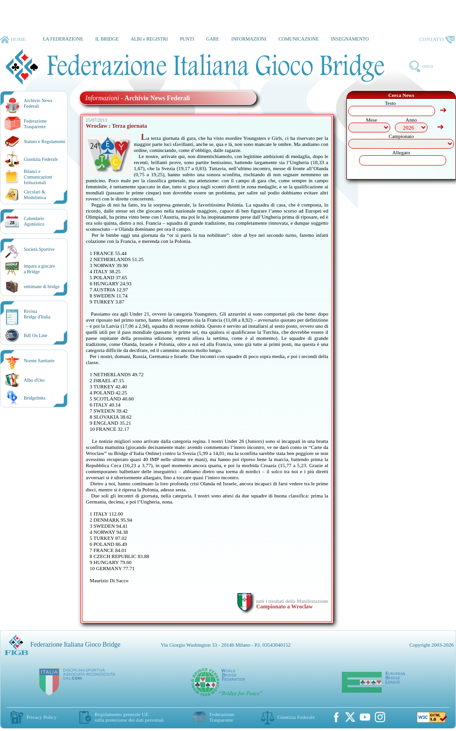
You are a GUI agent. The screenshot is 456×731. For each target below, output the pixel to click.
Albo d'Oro (34, 380)
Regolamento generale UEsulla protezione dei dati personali (129, 717)
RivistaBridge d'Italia (37, 314)
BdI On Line (36, 335)
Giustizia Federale (41, 159)
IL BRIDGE (106, 38)
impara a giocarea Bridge (39, 268)
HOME (13, 39)
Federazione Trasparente (35, 123)
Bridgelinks (35, 397)
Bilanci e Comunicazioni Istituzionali (38, 177)
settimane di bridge (42, 286)
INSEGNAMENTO (350, 38)
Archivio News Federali (38, 103)
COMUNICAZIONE (298, 38)
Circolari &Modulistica (35, 194)
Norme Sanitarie (39, 360)
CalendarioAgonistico (34, 221)
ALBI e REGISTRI (149, 38)
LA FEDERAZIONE (63, 38)
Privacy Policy (41, 717)
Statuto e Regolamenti (44, 141)
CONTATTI (437, 39)
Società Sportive (39, 249)
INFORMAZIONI (248, 38)
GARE (212, 38)
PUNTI (187, 38)
